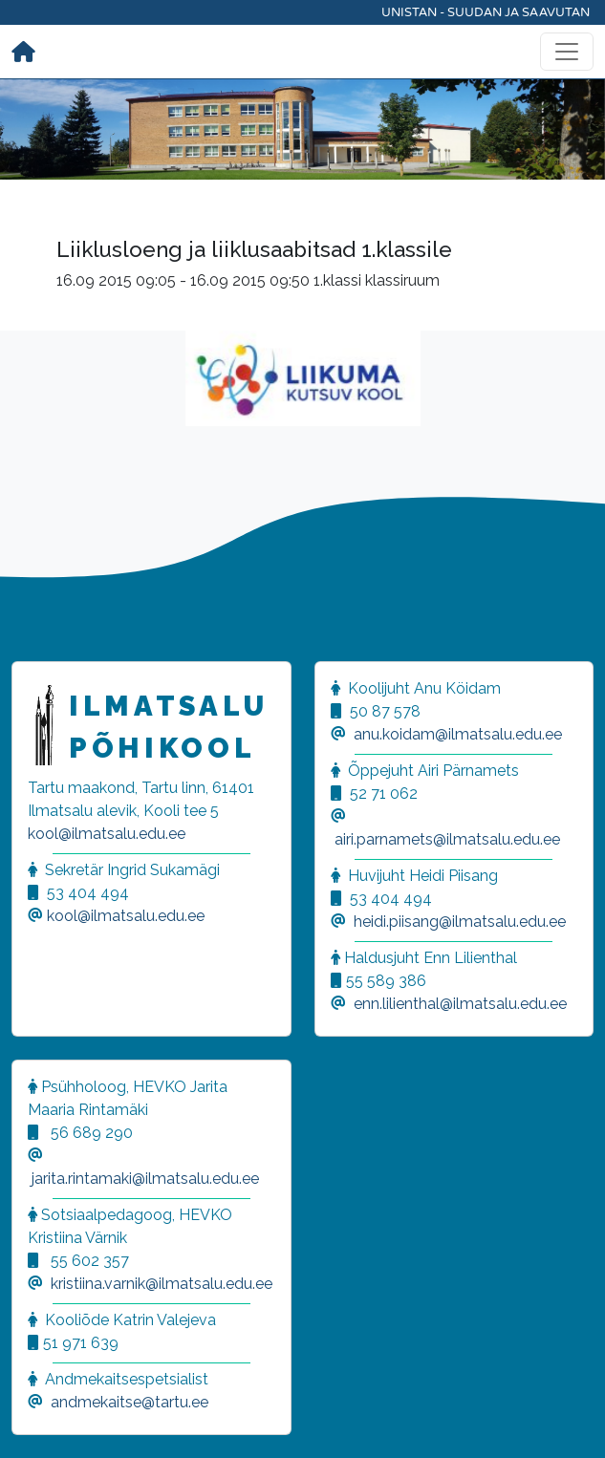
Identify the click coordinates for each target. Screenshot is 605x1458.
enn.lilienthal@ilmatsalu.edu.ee (460, 1004)
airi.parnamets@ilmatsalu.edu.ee (447, 839)
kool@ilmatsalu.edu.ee (106, 834)
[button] (38, 1420)
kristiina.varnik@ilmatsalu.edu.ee (161, 1284)
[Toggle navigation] (567, 51)
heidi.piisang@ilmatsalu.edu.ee (460, 921)
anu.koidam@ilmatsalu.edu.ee (458, 734)
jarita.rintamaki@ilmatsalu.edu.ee (145, 1178)
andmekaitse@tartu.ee (129, 1402)
